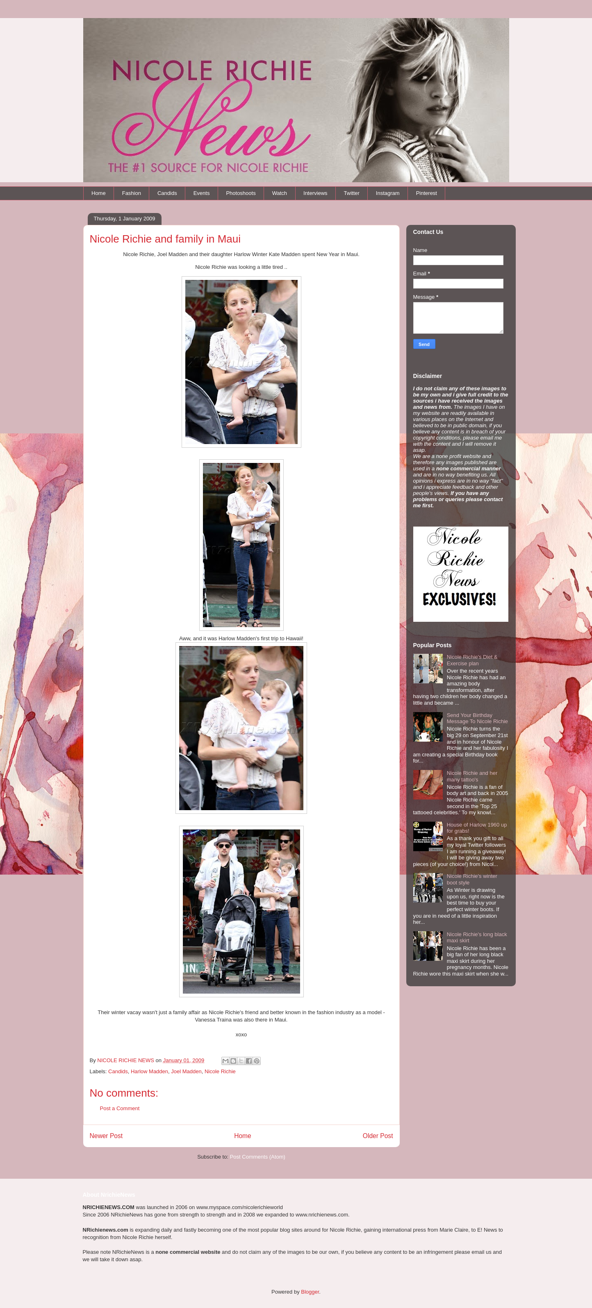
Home (98, 193)
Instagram (388, 193)
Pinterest (426, 193)
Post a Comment (120, 1108)
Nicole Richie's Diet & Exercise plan (472, 660)
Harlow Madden (149, 1071)
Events (202, 193)
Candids (167, 193)
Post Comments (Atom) (257, 1157)
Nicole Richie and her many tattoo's (472, 776)
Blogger (310, 1292)
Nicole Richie (220, 1071)
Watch (279, 193)
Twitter (352, 193)
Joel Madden (186, 1071)
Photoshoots (240, 193)
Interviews (315, 193)
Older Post (378, 1135)
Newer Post (106, 1135)
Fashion (131, 193)
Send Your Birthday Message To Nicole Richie (477, 718)
